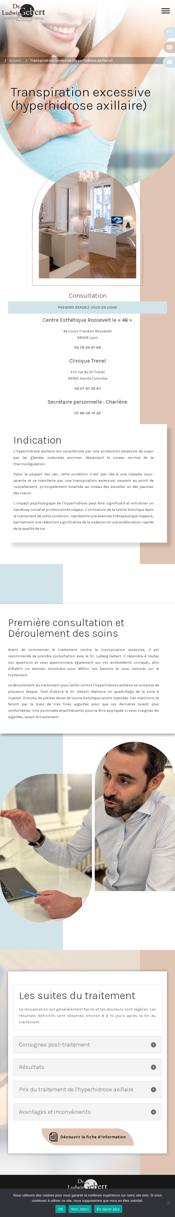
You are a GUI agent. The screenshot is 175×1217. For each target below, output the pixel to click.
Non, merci (80, 1209)
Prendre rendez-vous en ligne (87, 307)
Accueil (15, 60)
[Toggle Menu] (165, 12)
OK (60, 1209)
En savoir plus (108, 1209)
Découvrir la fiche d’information (93, 1136)
